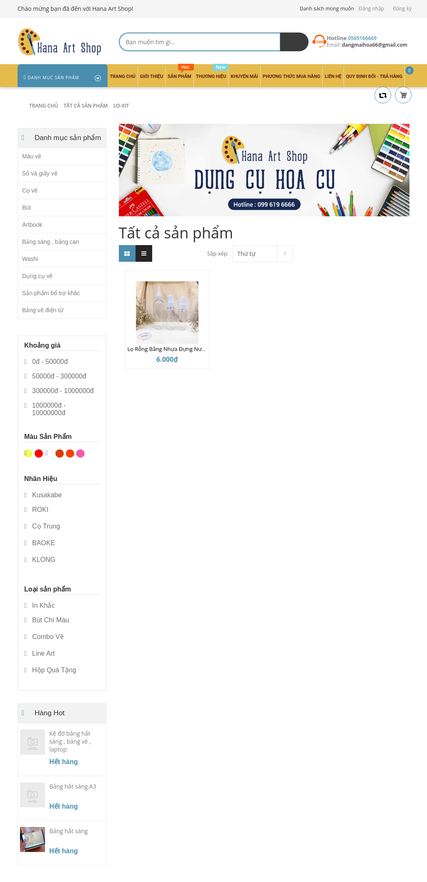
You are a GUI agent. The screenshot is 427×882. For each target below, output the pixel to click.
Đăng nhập (371, 8)
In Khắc (39, 605)
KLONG (39, 560)
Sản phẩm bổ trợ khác (51, 293)
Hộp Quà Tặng (50, 670)
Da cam (70, 453)
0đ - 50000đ (46, 362)
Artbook (32, 224)
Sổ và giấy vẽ (40, 173)
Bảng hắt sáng (68, 831)
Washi (30, 259)
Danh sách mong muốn (327, 8)
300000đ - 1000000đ (59, 391)
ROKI (36, 510)
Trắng (49, 453)
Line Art (39, 653)
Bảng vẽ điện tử (42, 310)
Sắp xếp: (218, 253)
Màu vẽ (31, 156)
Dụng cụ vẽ (37, 276)
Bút (26, 207)
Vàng (28, 453)
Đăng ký (402, 8)
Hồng (80, 453)
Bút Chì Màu (46, 620)
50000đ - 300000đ (55, 376)
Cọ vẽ (30, 190)
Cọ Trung (42, 526)
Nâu (59, 453)
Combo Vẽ (44, 637)
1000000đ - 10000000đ (45, 409)
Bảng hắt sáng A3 (72, 786)
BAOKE (39, 543)
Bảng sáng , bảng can (50, 241)
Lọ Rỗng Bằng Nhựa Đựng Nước (168, 349)
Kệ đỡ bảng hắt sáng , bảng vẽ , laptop (70, 741)
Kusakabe (43, 495)
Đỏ (39, 453)
